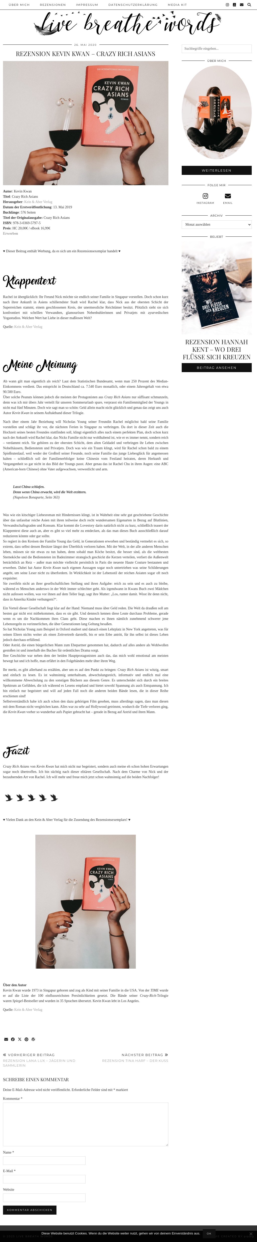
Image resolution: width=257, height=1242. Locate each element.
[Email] (242, 5)
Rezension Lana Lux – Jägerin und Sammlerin (44, 1060)
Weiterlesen (217, 170)
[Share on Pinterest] (26, 1039)
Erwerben (10, 233)
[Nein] (250, 1233)
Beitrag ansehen (217, 368)
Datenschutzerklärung (133, 5)
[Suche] (249, 5)
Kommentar (12, 1099)
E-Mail (9, 1171)
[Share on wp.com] (33, 1039)
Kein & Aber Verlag (38, 202)
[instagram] (205, 198)
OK (209, 1233)
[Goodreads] (234, 5)
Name (8, 1152)
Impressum (87, 5)
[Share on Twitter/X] (20, 1039)
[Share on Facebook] (13, 1039)
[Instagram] (227, 5)
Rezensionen (53, 5)
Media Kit (177, 5)
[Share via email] (6, 1039)
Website (8, 1189)
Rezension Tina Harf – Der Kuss (135, 1058)
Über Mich (19, 5)
